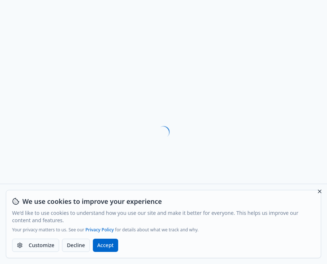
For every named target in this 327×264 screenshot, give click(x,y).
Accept (105, 245)
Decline (76, 245)
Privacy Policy (100, 230)
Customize (35, 245)
